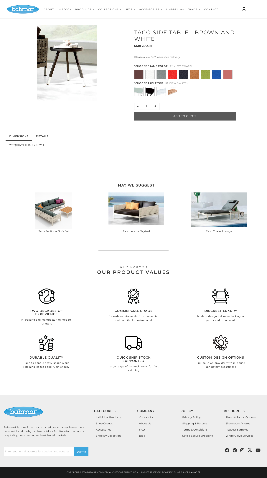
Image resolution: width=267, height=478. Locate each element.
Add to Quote (185, 116)
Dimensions (19, 136)
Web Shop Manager (188, 472)
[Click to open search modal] (234, 9)
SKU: (137, 45)
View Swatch (181, 66)
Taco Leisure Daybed (136, 231)
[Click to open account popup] (244, 9)
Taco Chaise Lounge (219, 231)
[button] (84, 9)
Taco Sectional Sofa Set (54, 231)
